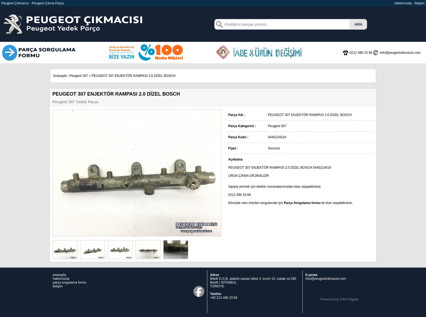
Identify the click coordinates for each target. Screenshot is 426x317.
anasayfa (59, 275)
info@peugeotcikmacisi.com (325, 279)
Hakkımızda (403, 3)
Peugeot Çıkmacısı (15, 3)
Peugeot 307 (79, 76)
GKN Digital (349, 299)
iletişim (58, 286)
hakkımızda (61, 279)
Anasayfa (60, 76)
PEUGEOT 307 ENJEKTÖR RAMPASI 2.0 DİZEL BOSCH (134, 76)
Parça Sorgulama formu (302, 203)
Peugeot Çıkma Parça (48, 3)
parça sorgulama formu (69, 282)
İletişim (420, 3)
